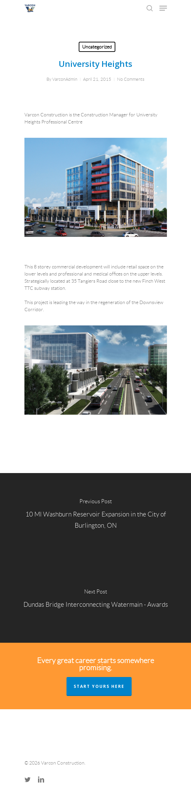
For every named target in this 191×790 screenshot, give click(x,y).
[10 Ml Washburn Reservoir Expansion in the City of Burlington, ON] (95, 515)
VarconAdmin (64, 79)
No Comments (131, 79)
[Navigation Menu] (163, 8)
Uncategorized (97, 47)
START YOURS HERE (99, 686)
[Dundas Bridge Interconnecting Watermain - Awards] (95, 600)
